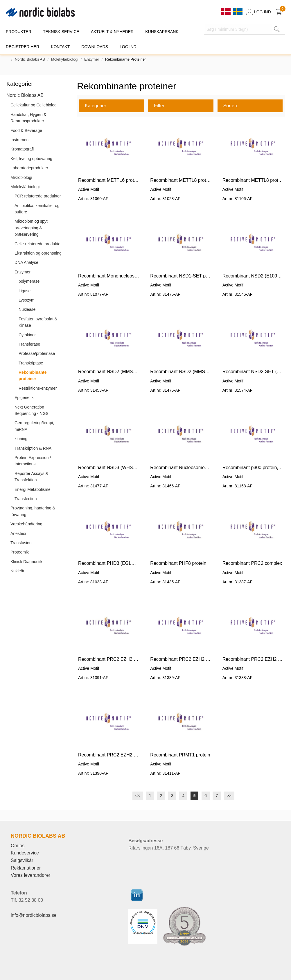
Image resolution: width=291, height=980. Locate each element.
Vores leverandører (30, 875)
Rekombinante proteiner (32, 375)
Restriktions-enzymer (38, 388)
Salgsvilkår (22, 860)
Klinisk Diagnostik (26, 561)
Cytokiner (27, 335)
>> (229, 795)
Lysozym (27, 300)
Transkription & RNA (33, 448)
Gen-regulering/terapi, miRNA (34, 425)
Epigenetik (24, 397)
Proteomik (19, 552)
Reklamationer (26, 867)
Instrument (20, 139)
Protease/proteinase (37, 353)
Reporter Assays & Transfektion (31, 476)
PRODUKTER (18, 31)
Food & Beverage (26, 130)
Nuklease (27, 309)
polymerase (29, 281)
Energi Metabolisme (33, 489)
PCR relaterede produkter (38, 196)
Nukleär (17, 571)
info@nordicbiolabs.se (34, 915)
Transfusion (21, 542)
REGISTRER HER (22, 46)
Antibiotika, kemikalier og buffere (37, 208)
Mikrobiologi (21, 177)
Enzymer (91, 59)
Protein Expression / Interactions (33, 460)
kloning (21, 438)
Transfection (26, 498)
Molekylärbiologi (64, 59)
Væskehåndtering (26, 524)
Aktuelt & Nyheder (112, 31)
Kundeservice (25, 852)
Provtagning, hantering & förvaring (32, 511)
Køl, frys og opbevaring (31, 158)
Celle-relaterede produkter (38, 244)
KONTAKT (60, 46)
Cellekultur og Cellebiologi (34, 105)
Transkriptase (31, 363)
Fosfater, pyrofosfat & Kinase (38, 322)
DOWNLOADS (94, 46)
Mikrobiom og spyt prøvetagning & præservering (31, 228)
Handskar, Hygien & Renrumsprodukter (28, 117)
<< (137, 795)
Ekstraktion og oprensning (38, 253)
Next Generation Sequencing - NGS (31, 410)
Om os (17, 845)
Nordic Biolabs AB (30, 59)
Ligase (24, 290)
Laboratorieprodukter (29, 168)
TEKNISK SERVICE (61, 31)
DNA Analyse (26, 262)
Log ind (128, 46)
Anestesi (18, 533)
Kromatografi (22, 149)
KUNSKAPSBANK (161, 31)
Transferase (29, 344)
